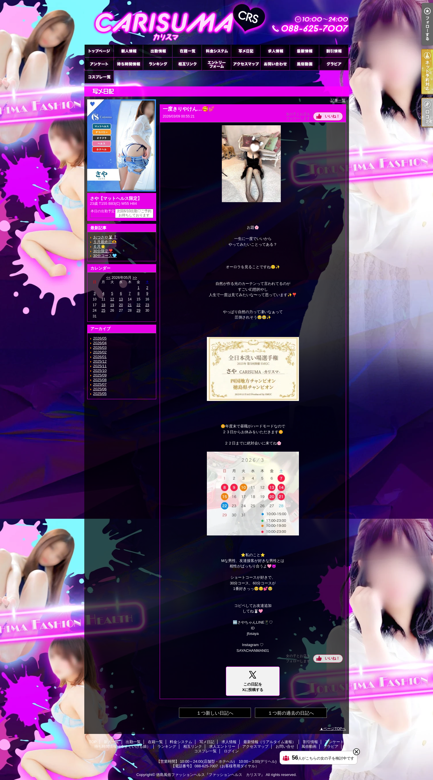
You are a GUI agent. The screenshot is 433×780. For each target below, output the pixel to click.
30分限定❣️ (103, 251)
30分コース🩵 (105, 255)
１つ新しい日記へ (215, 713)
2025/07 (100, 384)
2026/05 (100, 338)
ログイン (231, 751)
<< (108, 277)
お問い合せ (275, 64)
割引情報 (333, 51)
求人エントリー (216, 64)
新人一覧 (128, 51)
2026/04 (100, 343)
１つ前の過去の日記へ (291, 713)
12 (112, 299)
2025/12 (100, 361)
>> (135, 277)
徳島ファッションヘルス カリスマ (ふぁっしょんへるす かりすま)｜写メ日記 (216, 22)
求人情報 (275, 51)
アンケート (99, 64)
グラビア (333, 64)
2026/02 (100, 352)
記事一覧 (338, 100)
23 (147, 305)
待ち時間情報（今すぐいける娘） (128, 64)
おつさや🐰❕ (105, 237)
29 (138, 310)
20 (121, 305)
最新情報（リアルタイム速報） (304, 51)
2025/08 (100, 380)
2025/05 (100, 393)
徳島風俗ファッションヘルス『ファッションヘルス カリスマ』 (210, 775)
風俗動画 (304, 64)
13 (121, 299)
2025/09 (100, 375)
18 (103, 305)
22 (138, 305)
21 (129, 305)
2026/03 (100, 347)
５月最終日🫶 (105, 242)
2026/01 (100, 357)
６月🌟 (99, 246)
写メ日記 (245, 51)
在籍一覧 (187, 51)
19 (112, 305)
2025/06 (100, 389)
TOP (99, 51)
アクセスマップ (245, 64)
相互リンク (187, 64)
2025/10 (100, 370)
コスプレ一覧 (99, 77)
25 (103, 310)
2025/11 (100, 366)
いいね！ (332, 116)
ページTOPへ (334, 728)
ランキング (157, 64)
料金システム (216, 51)
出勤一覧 (157, 51)
